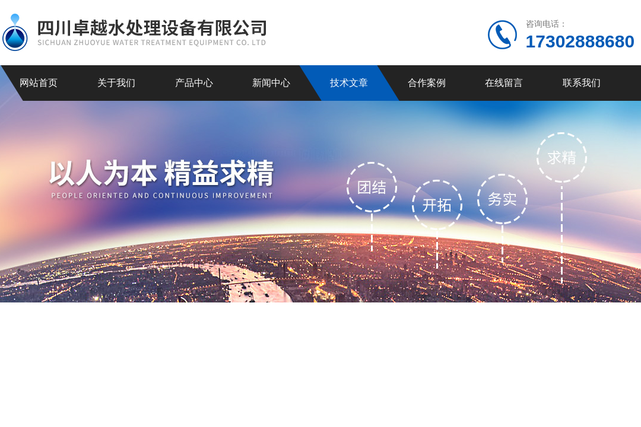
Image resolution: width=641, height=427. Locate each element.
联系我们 (582, 83)
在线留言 (504, 83)
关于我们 (116, 83)
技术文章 (349, 83)
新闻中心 (271, 83)
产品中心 (194, 83)
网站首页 (39, 83)
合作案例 (427, 83)
